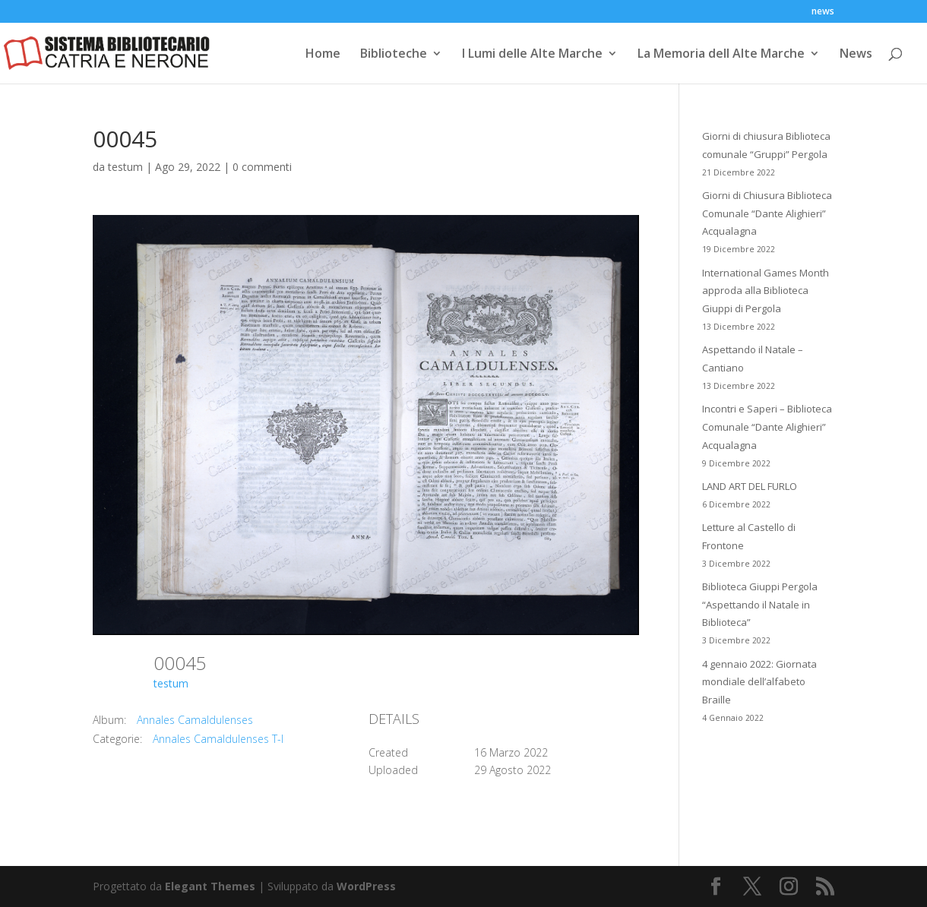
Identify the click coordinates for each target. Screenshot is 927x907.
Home (322, 55)
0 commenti (262, 167)
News (856, 55)
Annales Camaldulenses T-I (218, 739)
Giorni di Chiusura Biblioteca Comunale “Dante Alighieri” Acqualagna (767, 213)
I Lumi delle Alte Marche (532, 55)
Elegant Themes (210, 886)
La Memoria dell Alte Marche (721, 55)
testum (125, 167)
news (823, 12)
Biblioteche (393, 55)
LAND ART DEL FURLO (749, 486)
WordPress (366, 886)
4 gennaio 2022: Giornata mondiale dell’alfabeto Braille (759, 682)
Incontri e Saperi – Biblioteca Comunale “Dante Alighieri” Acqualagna (767, 427)
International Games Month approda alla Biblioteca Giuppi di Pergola (765, 291)
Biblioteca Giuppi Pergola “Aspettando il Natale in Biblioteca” (760, 605)
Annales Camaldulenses (195, 720)
